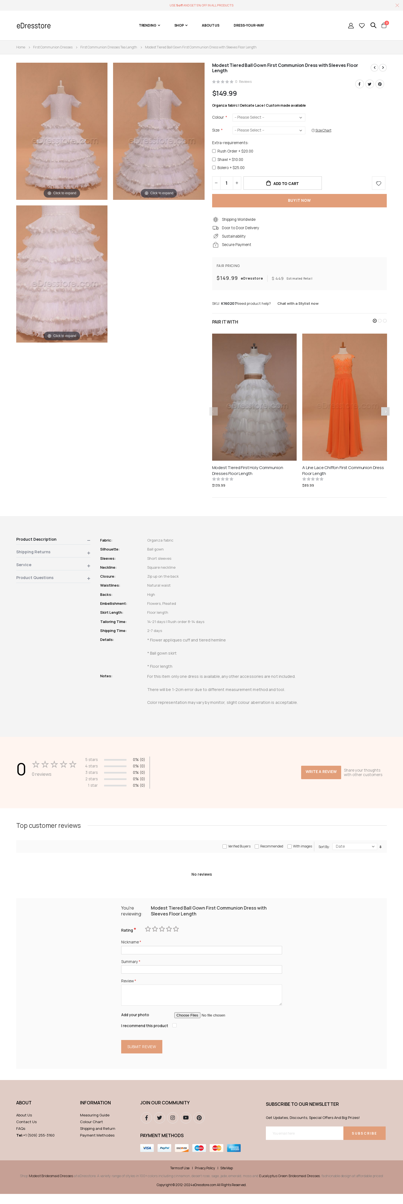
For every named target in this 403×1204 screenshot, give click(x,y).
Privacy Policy (205, 1178)
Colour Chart (91, 1131)
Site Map (226, 1178)
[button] (374, 325)
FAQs (20, 1138)
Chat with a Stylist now (297, 307)
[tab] (53, 545)
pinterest (199, 1127)
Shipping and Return (97, 1138)
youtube (185, 1127)
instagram (172, 1127)
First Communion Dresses (52, 47)
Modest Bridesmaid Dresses (51, 1186)
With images (302, 853)
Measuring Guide (94, 1125)
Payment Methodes (97, 1145)
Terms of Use (179, 1178)
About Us (24, 1125)
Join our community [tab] (165, 1113)
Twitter (369, 84)
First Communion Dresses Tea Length (108, 47)
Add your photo (136, 1024)
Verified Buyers (239, 853)
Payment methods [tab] (162, 1145)
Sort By (323, 853)
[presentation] (385, 415)
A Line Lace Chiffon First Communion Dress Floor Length (343, 475)
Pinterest (379, 84)
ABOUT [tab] (24, 1113)
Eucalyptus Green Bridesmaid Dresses (289, 1186)
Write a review (320, 773)
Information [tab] (95, 1113)
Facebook (359, 84)
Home (20, 47)
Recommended (271, 853)
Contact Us (26, 1131)
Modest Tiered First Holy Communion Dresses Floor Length (247, 475)
